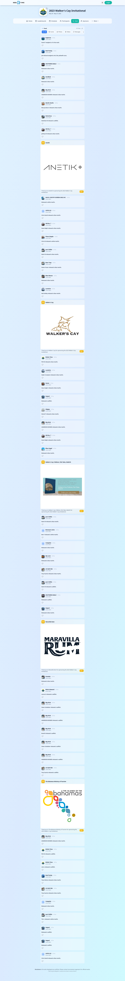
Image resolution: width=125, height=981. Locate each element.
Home (29, 21)
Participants (64, 21)
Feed (75, 21)
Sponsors (85, 21)
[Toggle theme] (102, 2)
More (95, 21)
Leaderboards (40, 21)
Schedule (53, 21)
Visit (82, 191)
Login (108, 3)
